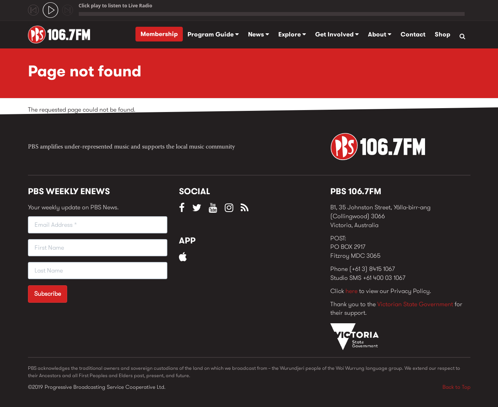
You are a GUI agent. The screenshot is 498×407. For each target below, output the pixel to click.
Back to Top (456, 387)
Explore (292, 34)
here (351, 290)
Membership (159, 33)
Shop (442, 34)
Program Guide (213, 34)
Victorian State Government (415, 304)
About (379, 34)
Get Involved (337, 34)
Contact (413, 34)
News (258, 34)
